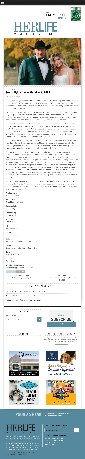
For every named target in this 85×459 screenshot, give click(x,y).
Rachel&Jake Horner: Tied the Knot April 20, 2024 (26, 291)
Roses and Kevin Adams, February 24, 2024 (63, 279)
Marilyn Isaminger (14, 97)
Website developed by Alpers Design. (17, 454)
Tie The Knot (21, 271)
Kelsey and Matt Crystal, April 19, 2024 (21, 296)
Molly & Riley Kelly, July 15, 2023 (20, 278)
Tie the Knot (12, 89)
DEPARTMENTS (11, 315)
